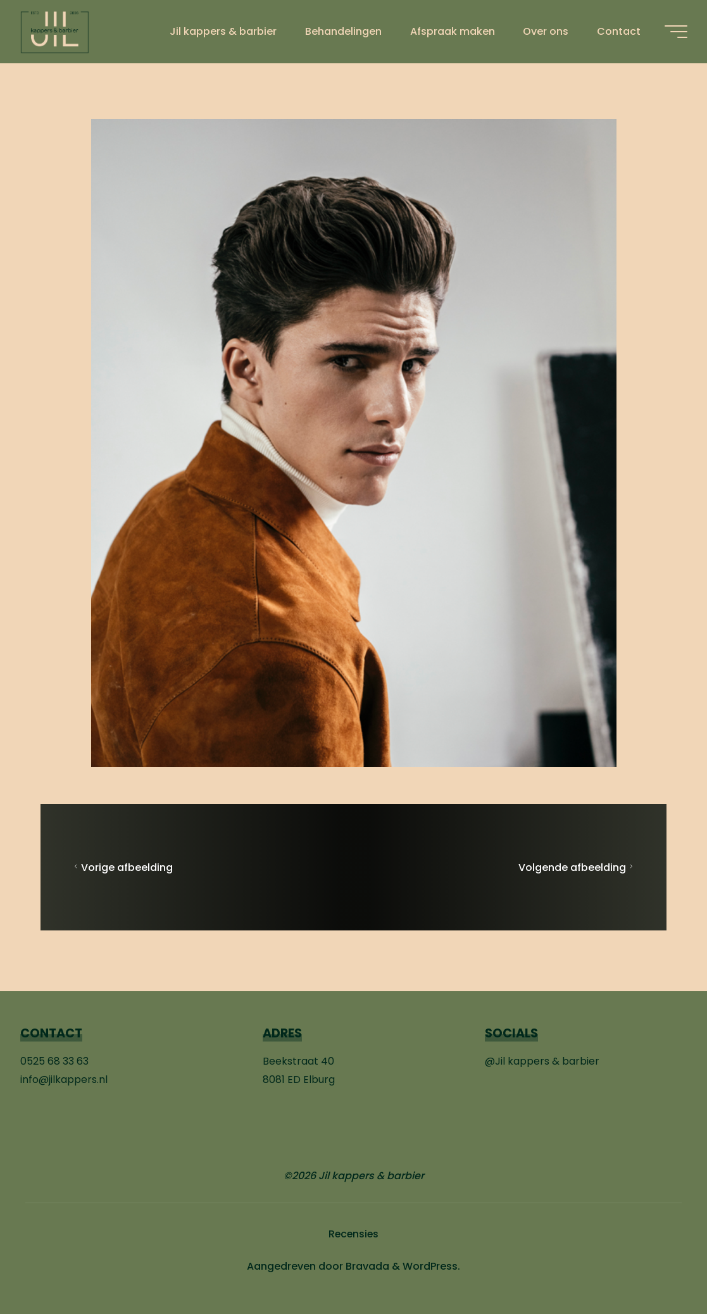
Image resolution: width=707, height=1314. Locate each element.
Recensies (354, 1234)
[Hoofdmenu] (675, 31)
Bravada (366, 1266)
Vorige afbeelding (122, 867)
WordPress (430, 1266)
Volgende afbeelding (577, 867)
